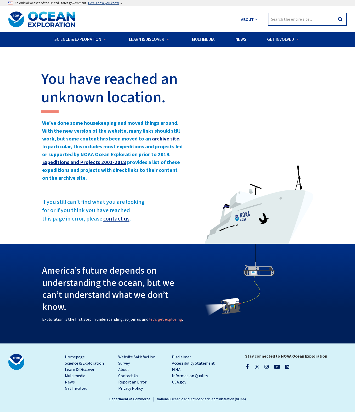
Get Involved (76, 388)
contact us (116, 219)
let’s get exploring (165, 319)
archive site (165, 139)
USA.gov (179, 382)
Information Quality (190, 376)
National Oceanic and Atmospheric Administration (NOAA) (201, 399)
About (123, 370)
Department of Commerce (129, 399)
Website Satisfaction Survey (136, 360)
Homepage (75, 357)
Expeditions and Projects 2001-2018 (84, 162)
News (70, 382)
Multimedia (75, 376)
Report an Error (132, 382)
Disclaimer (181, 357)
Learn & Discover (79, 370)
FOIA (176, 370)
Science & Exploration (84, 363)
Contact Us (128, 376)
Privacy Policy (130, 388)
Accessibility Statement (193, 363)
